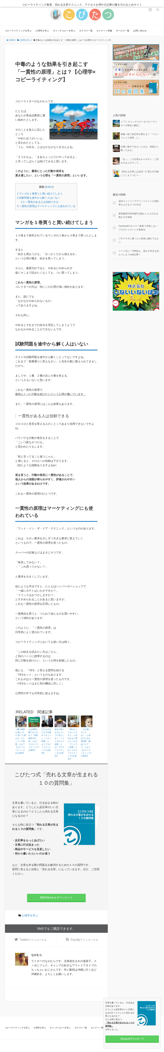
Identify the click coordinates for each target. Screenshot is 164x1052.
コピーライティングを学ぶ (18, 30)
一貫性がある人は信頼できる (39, 201)
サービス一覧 (122, 30)
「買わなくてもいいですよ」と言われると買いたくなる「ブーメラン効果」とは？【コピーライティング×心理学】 (72, 743)
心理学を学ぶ (42, 30)
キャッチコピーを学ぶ (64, 30)
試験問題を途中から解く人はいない (38, 197)
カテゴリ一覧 (86, 30)
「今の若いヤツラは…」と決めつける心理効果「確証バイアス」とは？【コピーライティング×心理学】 (86, 742)
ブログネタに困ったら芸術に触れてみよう (139, 240)
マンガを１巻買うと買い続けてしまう (40, 193)
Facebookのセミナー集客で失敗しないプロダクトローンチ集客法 (138, 228)
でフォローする (33, 939)
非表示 (49, 187)
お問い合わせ (140, 30)
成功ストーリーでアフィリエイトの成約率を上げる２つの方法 (139, 203)
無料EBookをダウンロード (56, 896)
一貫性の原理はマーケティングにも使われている (46, 206)
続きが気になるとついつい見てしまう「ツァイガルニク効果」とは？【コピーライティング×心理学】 (59, 742)
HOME (10, 40)
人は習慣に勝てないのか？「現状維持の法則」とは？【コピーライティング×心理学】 (33, 739)
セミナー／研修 (104, 30)
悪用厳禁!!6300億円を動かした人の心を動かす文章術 (138, 215)
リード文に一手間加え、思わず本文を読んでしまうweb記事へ (139, 253)
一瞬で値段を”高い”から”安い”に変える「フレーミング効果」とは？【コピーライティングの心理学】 (20, 741)
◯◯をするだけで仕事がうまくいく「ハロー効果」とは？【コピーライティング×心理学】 (46, 741)
